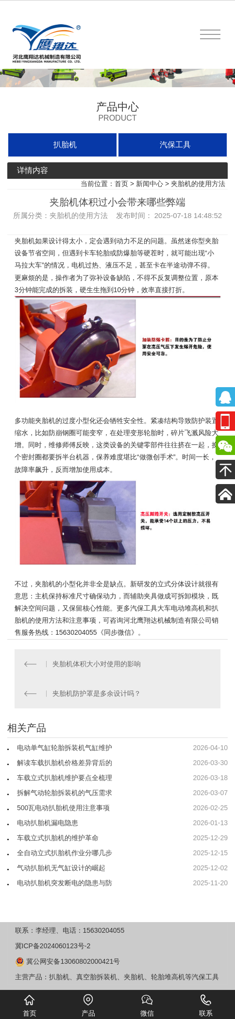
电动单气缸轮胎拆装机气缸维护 (64, 748)
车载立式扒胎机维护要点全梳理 (64, 778)
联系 (206, 1005)
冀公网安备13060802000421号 (67, 961)
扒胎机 (65, 145)
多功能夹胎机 (35, 420)
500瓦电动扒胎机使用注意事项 (63, 808)
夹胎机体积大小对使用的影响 (96, 664)
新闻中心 (149, 184)
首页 (121, 184)
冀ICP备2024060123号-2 (53, 946)
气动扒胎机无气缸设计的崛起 (61, 868)
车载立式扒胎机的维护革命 (58, 838)
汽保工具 (175, 145)
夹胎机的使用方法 (198, 184)
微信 (147, 1005)
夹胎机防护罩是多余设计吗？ (96, 693)
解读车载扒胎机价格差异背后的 (64, 763)
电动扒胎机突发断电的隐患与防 (64, 883)
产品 (88, 1005)
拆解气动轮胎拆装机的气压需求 (64, 793)
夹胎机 (25, 241)
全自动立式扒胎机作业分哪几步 (64, 853)
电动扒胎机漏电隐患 (47, 823)
